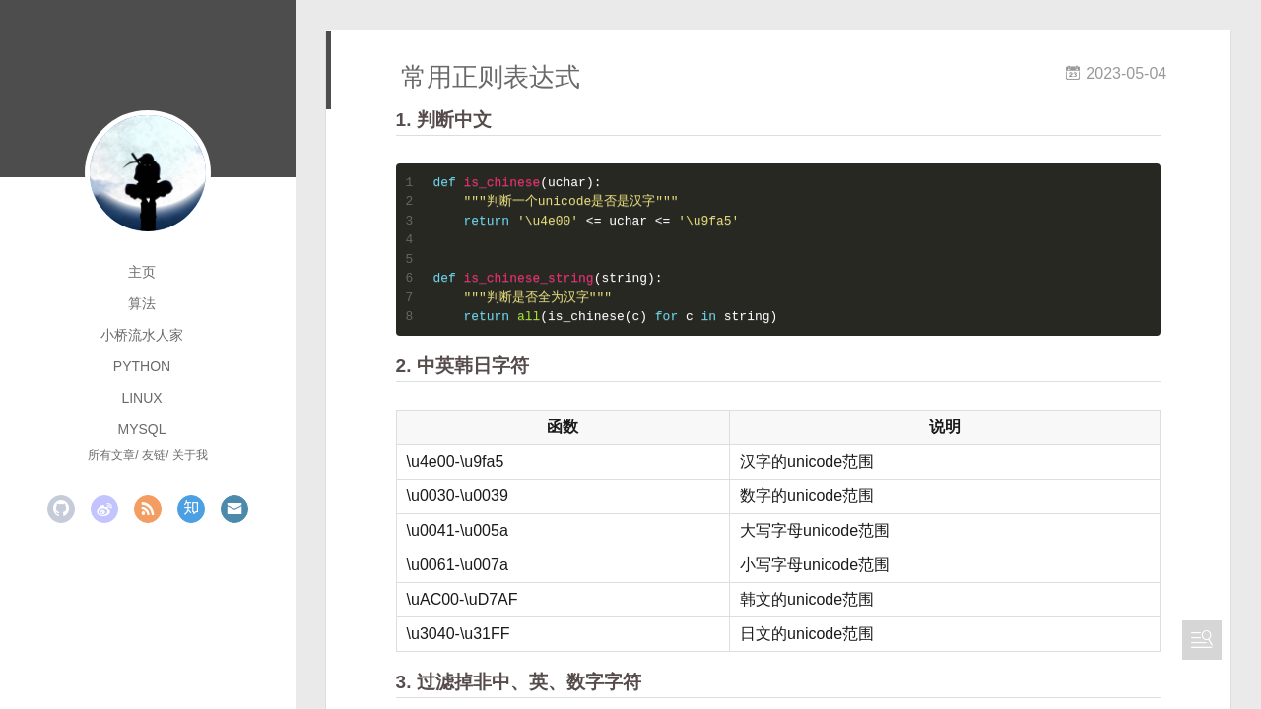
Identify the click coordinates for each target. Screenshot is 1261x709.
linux (141, 398)
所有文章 (111, 455)
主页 (142, 272)
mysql (141, 429)
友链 (154, 455)
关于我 (190, 455)
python (141, 366)
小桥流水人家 (141, 335)
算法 (142, 303)
